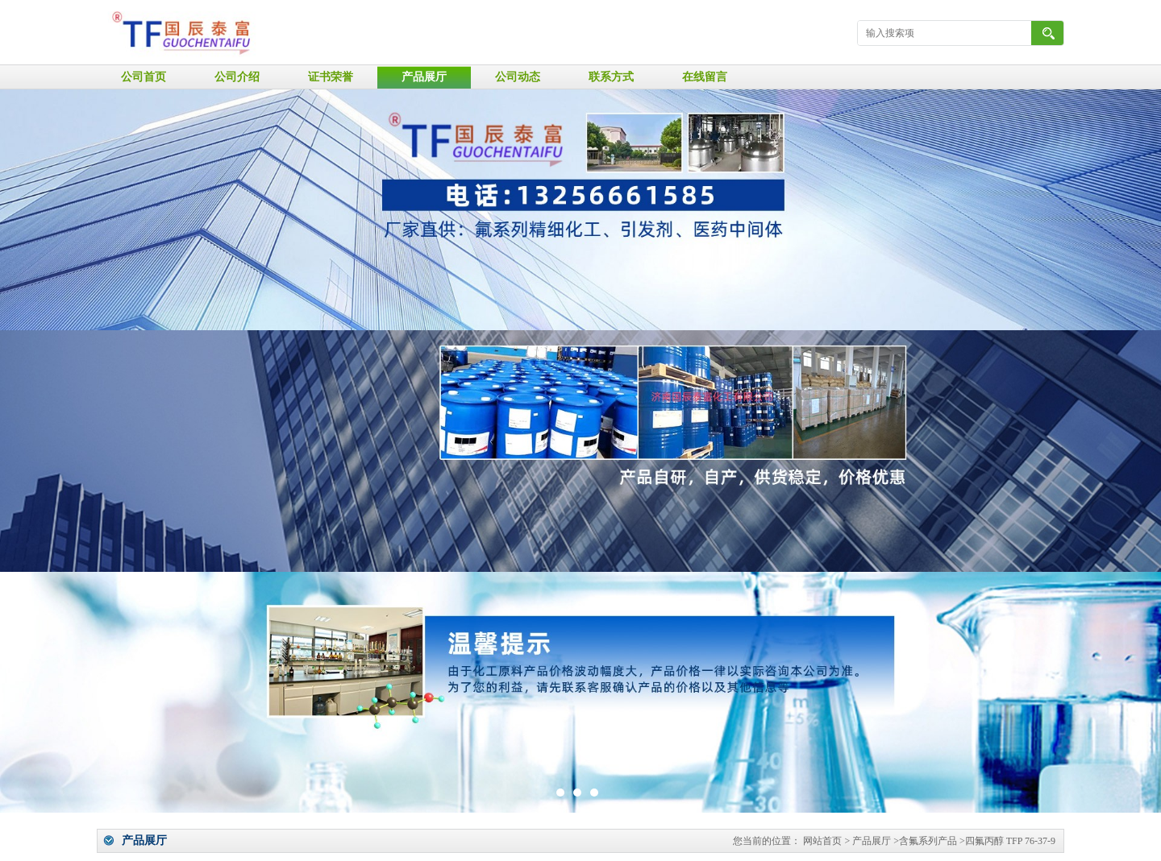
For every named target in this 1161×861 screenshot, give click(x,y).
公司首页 (143, 77)
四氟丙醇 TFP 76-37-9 (1010, 841)
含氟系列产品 (928, 841)
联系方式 (611, 77)
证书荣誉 (330, 77)
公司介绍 (237, 77)
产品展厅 (424, 77)
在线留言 (704, 77)
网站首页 (822, 841)
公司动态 (517, 77)
